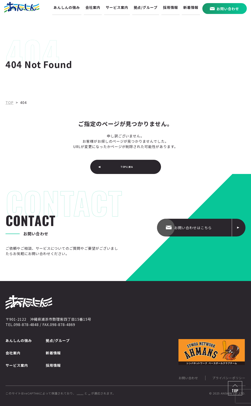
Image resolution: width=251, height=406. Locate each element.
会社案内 (13, 352)
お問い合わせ (188, 378)
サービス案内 (17, 365)
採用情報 (53, 365)
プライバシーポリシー (228, 378)
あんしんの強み (19, 340)
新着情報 (53, 352)
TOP (235, 390)
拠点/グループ (58, 340)
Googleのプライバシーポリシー (99, 393)
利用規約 (132, 393)
